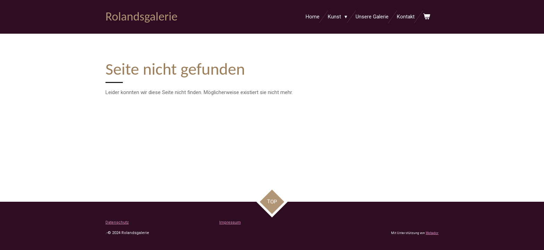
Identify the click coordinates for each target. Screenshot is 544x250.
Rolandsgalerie (141, 16)
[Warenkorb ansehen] (426, 17)
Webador (432, 233)
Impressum (230, 222)
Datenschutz (117, 222)
